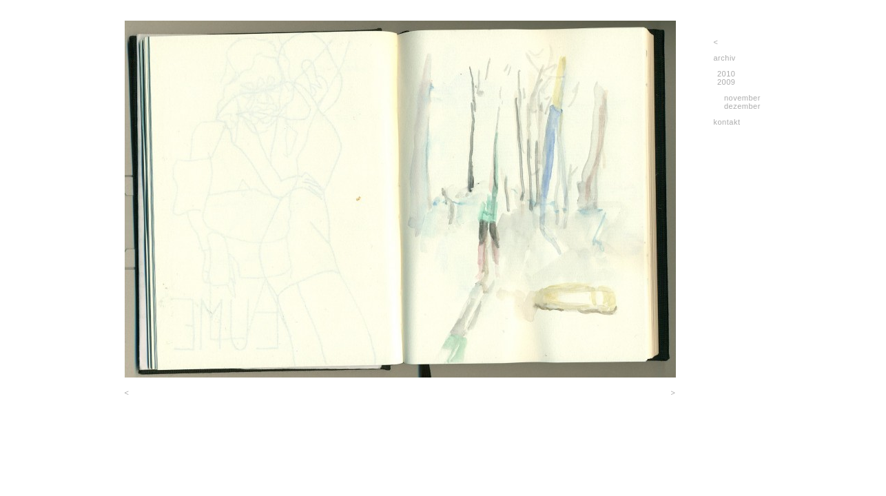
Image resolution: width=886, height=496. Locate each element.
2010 (726, 74)
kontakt (727, 122)
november (742, 98)
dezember (742, 106)
